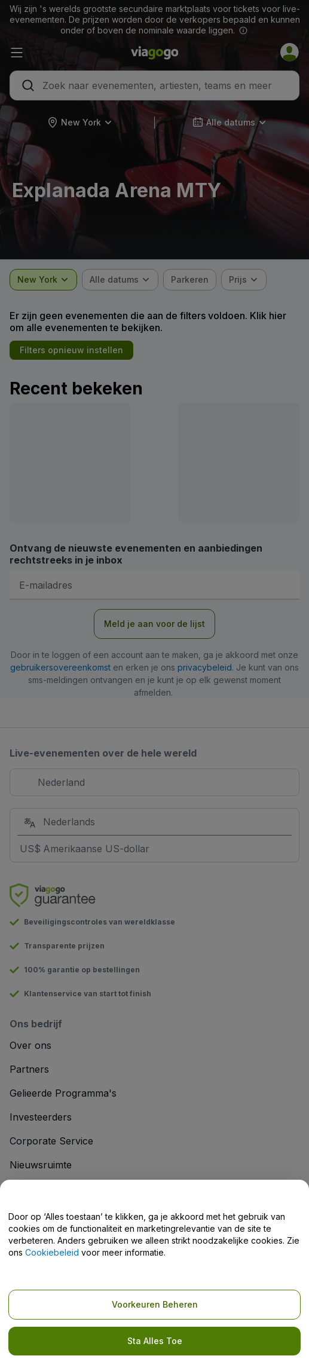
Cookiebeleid (52, 1252)
